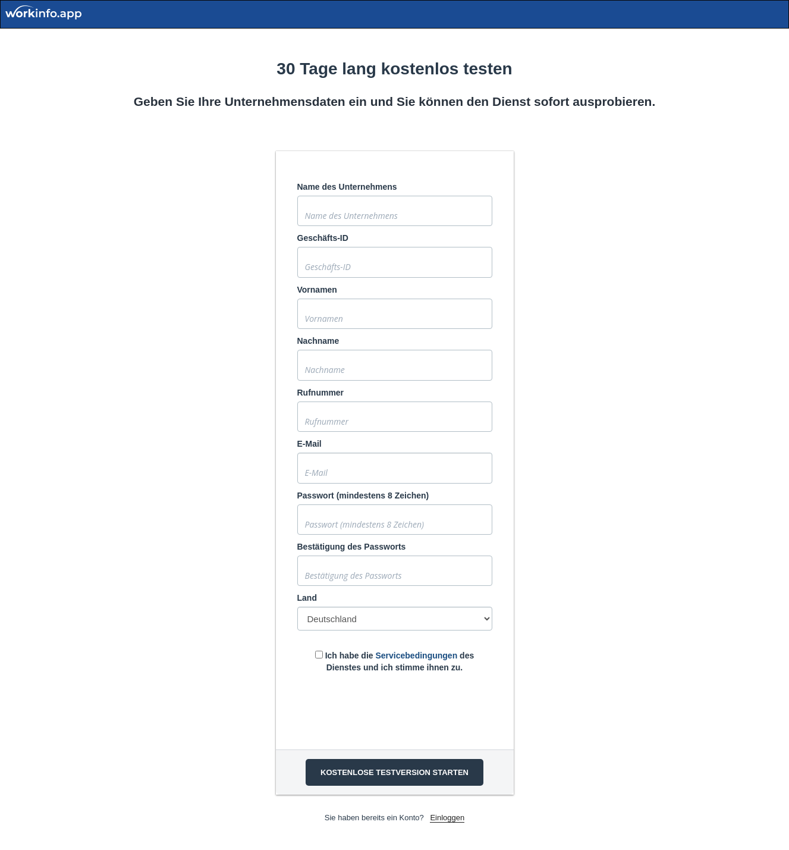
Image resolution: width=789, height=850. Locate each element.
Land (307, 598)
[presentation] (387, 708)
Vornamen (317, 289)
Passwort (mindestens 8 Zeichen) (363, 495)
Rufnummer (320, 392)
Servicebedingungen (416, 655)
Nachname (318, 341)
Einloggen (447, 817)
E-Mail (309, 443)
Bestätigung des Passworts (351, 546)
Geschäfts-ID (322, 238)
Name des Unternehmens (347, 187)
